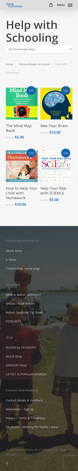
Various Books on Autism (34, 64)
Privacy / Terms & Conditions (25, 418)
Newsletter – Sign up (20, 409)
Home (9, 64)
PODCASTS (13, 321)
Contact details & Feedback (24, 400)
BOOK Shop (14, 356)
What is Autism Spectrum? (23, 295)
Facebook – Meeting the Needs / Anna (32, 427)
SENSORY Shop (16, 365)
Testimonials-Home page (23, 268)
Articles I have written (20, 303)
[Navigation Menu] (64, 4)
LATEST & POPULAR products (26, 374)
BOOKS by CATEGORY (21, 347)
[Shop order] (39, 49)
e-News (11, 260)
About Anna (14, 251)
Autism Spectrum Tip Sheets (25, 312)
